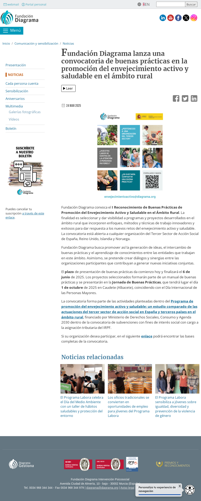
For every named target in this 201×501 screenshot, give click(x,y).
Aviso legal (127, 487)
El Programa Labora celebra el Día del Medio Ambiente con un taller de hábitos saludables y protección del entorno (81, 406)
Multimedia (14, 106)
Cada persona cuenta (22, 83)
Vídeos (14, 119)
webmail (11, 4)
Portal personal (33, 4)
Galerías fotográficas (25, 112)
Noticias (68, 43)
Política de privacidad (150, 487)
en (147, 4)
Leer (69, 88)
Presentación (16, 65)
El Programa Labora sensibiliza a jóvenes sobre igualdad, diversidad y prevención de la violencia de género (175, 406)
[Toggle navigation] (11, 31)
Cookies (172, 487)
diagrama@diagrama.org (102, 487)
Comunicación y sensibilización (36, 43)
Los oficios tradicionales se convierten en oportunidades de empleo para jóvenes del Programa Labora (129, 406)
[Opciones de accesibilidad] (190, 490)
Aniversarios (15, 98)
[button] (130, 156)
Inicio (6, 43)
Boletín (11, 128)
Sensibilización (17, 91)
